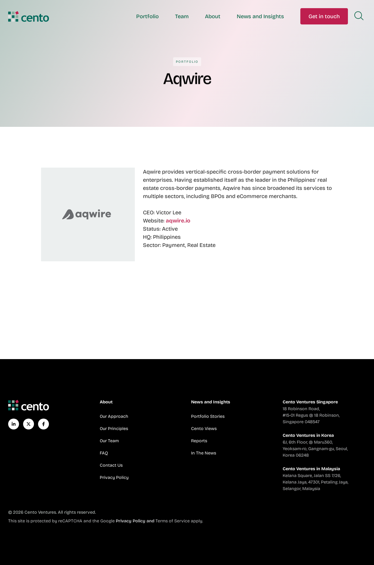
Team (182, 16)
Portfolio (147, 16)
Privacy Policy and (135, 520)
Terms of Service (172, 520)
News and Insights (260, 16)
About (212, 16)
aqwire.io (178, 220)
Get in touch (324, 16)
